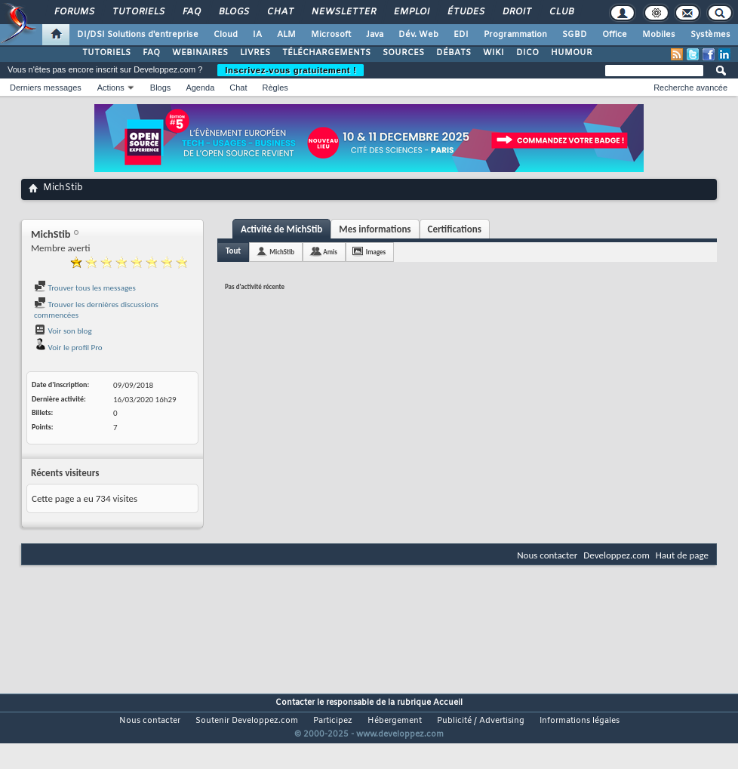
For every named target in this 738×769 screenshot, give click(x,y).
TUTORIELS (106, 53)
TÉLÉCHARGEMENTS (326, 53)
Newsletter (343, 12)
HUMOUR (571, 53)
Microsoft (331, 34)
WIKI (493, 53)
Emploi (411, 12)
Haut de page (682, 555)
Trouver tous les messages (85, 288)
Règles (275, 87)
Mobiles (658, 34)
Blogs (233, 12)
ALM (286, 34)
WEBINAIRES (200, 53)
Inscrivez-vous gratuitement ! (290, 70)
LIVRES (255, 53)
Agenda (200, 87)
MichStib (281, 252)
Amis (330, 252)
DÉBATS (453, 53)
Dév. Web (418, 34)
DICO (527, 53)
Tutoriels (137, 12)
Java (374, 34)
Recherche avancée (690, 87)
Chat (279, 12)
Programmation (515, 34)
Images (376, 252)
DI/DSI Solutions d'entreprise (137, 34)
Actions (111, 87)
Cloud (226, 34)
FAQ (190, 12)
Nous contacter (547, 555)
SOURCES (403, 53)
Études (465, 12)
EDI (461, 34)
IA (257, 34)
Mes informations (375, 229)
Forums (73, 12)
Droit (516, 12)
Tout (233, 251)
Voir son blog (63, 331)
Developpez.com (616, 555)
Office (614, 34)
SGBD (574, 34)
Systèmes (710, 34)
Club (560, 12)
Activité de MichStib (281, 229)
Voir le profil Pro (68, 347)
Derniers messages (45, 87)
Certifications (454, 229)
